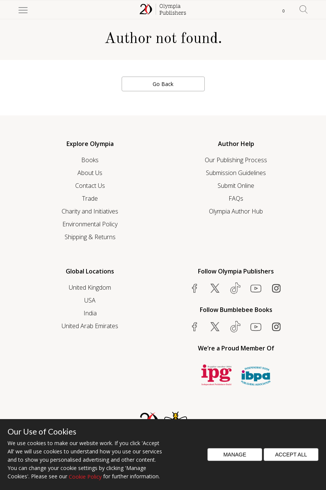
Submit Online (236, 185)
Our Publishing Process (236, 160)
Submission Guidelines (236, 173)
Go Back (163, 84)
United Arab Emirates (90, 326)
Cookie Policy (85, 476)
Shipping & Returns (90, 237)
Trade (90, 198)
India (90, 313)
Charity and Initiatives (90, 211)
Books (90, 160)
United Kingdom (90, 287)
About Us (89, 173)
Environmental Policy (89, 224)
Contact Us (90, 185)
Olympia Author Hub (236, 211)
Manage (234, 455)
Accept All (291, 455)
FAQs (236, 198)
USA (90, 300)
